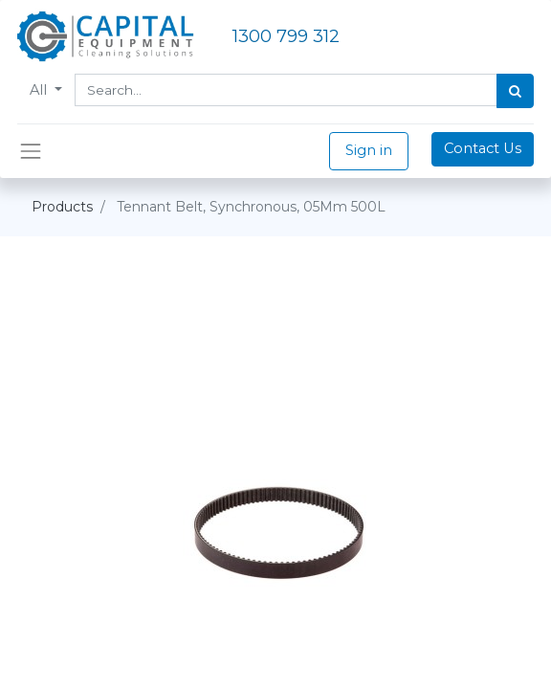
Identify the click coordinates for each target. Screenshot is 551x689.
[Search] (515, 91)
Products (62, 206)
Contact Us (482, 148)
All (40, 90)
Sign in (368, 150)
